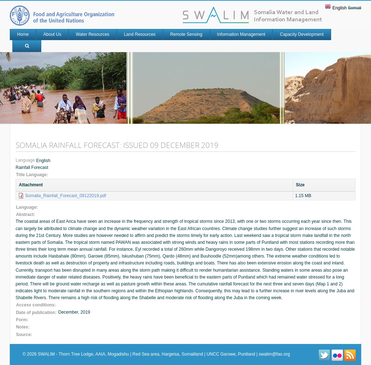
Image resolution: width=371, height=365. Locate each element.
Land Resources (139, 34)
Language (26, 160)
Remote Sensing (186, 34)
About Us (52, 34)
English (340, 7)
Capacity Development (302, 34)
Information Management (241, 34)
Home (23, 34)
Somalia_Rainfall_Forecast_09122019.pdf (65, 195)
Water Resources (92, 34)
